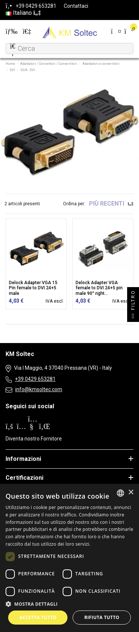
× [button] (130, 492)
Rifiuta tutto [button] (101, 617)
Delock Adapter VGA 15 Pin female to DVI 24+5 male (33, 288)
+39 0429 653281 (35, 379)
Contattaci (76, 6)
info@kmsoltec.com (38, 389)
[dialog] (69, 558)
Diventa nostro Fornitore (34, 439)
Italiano (23, 12)
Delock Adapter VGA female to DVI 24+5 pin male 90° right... (99, 288)
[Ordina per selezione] (111, 203)
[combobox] (120, 493)
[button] (69, 604)
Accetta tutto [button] (37, 617)
